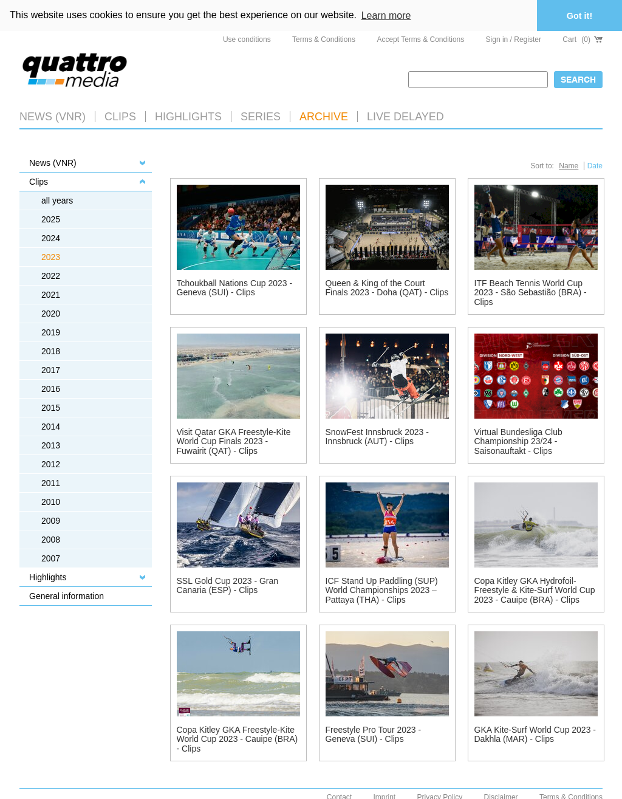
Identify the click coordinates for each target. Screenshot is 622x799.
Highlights (47, 576)
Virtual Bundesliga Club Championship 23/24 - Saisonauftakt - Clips (518, 441)
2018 (50, 350)
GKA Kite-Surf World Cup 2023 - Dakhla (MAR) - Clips (535, 733)
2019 (50, 332)
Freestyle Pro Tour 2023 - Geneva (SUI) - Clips (374, 733)
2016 (50, 388)
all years (57, 200)
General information (66, 595)
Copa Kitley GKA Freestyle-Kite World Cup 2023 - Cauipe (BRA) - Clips (237, 738)
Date (595, 165)
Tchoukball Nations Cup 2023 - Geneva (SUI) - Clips (235, 287)
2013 (50, 445)
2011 (50, 482)
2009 (50, 520)
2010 (50, 501)
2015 (50, 407)
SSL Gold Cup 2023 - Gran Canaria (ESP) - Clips (228, 584)
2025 (50, 219)
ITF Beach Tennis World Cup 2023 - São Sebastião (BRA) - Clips (530, 292)
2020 (50, 313)
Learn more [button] (386, 15)
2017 (50, 369)
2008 (50, 539)
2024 (50, 237)
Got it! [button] (579, 16)
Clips (120, 116)
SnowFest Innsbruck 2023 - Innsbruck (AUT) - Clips (377, 436)
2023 (50, 256)
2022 (50, 275)
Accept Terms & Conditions (420, 39)
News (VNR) (52, 116)
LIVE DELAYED (405, 116)
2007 (50, 558)
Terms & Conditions (323, 39)
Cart (582, 39)
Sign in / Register (513, 39)
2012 (50, 463)
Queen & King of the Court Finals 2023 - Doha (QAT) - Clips (387, 287)
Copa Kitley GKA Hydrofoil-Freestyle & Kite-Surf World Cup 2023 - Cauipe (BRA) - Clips (534, 589)
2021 (50, 294)
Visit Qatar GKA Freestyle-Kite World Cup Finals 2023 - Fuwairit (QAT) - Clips (234, 441)
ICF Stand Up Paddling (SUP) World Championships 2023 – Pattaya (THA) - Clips (382, 589)
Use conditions (247, 39)
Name (568, 165)
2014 (50, 426)
